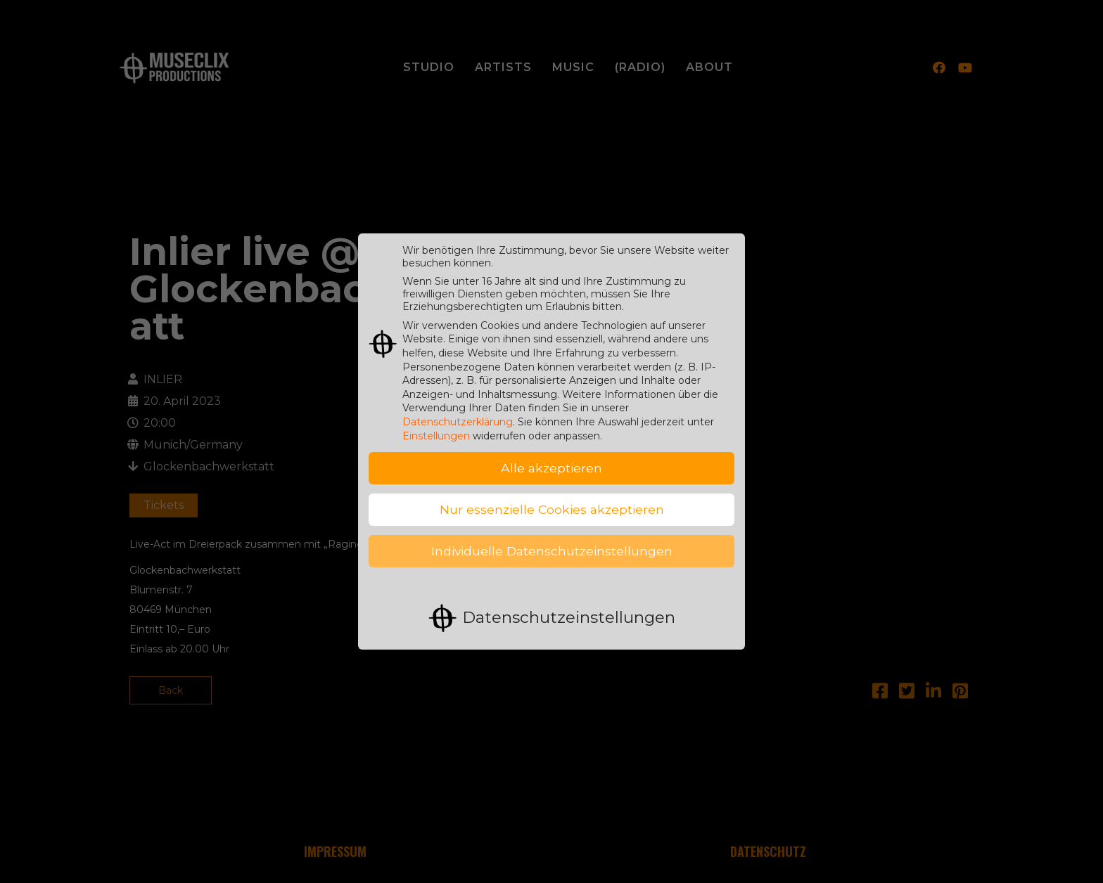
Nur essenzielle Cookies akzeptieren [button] (552, 499)
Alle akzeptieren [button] (551, 458)
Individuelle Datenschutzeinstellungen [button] (551, 541)
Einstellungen (436, 425)
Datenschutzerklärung (457, 411)
